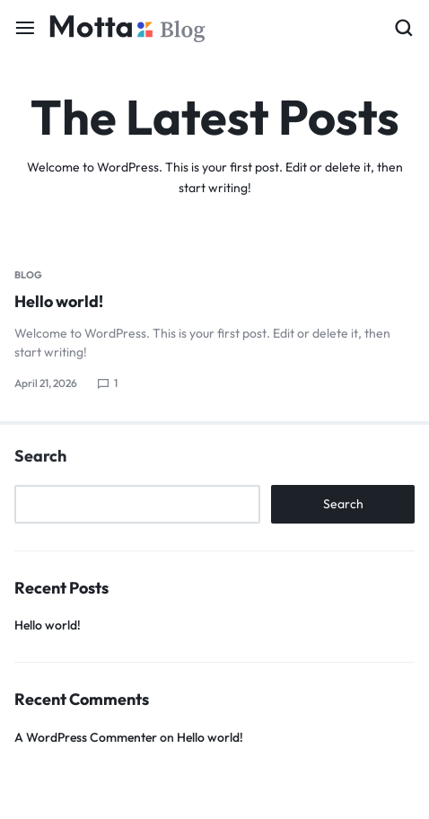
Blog (28, 275)
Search (40, 456)
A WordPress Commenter (85, 737)
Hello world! (58, 301)
